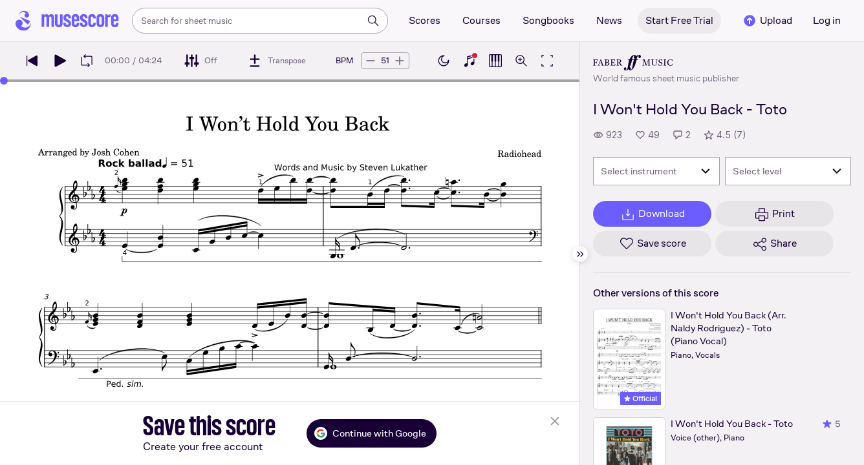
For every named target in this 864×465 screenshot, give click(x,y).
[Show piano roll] (495, 61)
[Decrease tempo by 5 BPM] (370, 60)
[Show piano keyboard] (469, 61)
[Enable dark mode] (444, 61)
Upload (767, 20)
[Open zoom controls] (521, 61)
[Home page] (67, 20)
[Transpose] (276, 60)
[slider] (4, 81)
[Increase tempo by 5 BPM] (399, 60)
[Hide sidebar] (580, 254)
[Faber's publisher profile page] (666, 62)
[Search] (373, 20)
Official (640, 398)
